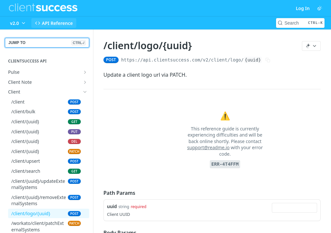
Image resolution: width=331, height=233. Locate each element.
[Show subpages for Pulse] (85, 72)
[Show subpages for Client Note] (85, 82)
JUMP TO (47, 42)
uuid (112, 206)
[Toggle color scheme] (320, 8)
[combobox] (294, 208)
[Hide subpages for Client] (85, 91)
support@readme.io (208, 147)
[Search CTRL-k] (300, 23)
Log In (303, 8)
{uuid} (253, 59)
